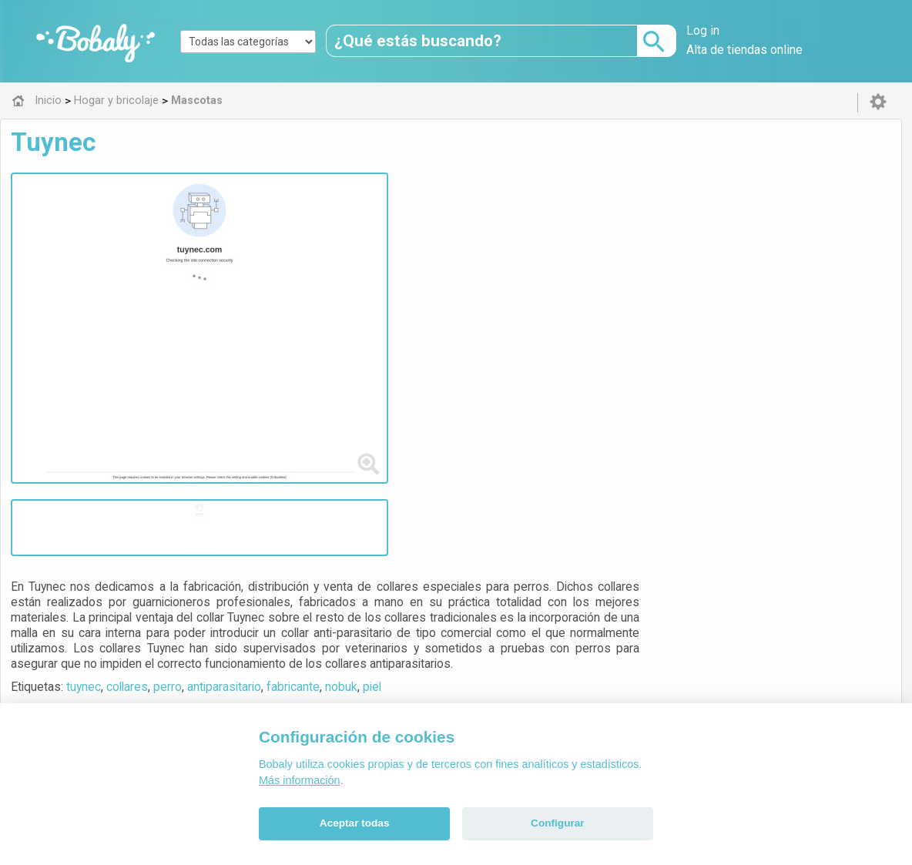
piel (672, 295)
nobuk (641, 295)
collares (427, 295)
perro (468, 295)
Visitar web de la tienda (399, 353)
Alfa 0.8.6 (383, 644)
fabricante (593, 295)
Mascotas (394, 536)
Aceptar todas (355, 823)
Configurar (557, 823)
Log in (702, 30)
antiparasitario (525, 295)
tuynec (384, 295)
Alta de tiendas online (744, 49)
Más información (299, 780)
